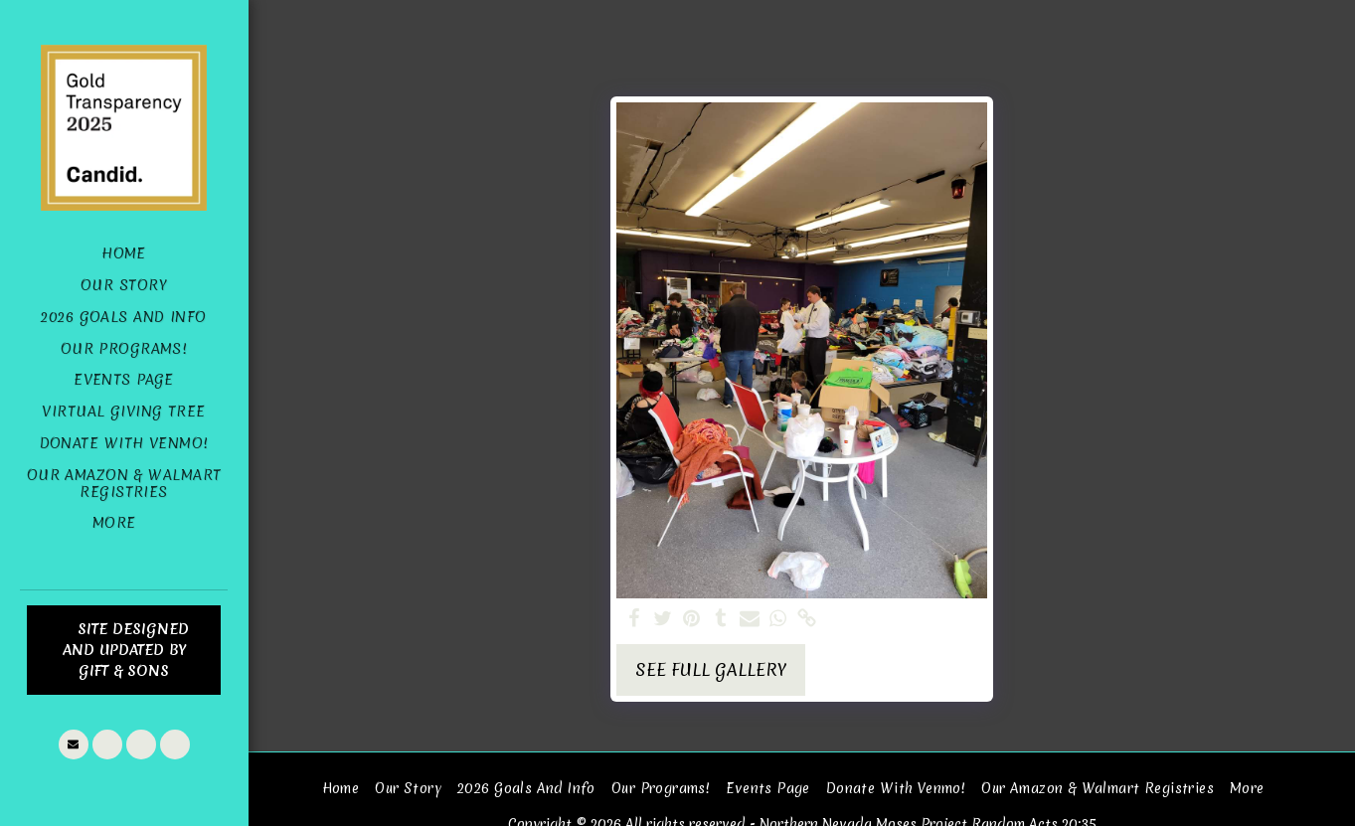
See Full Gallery (710, 670)
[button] (73, 744)
